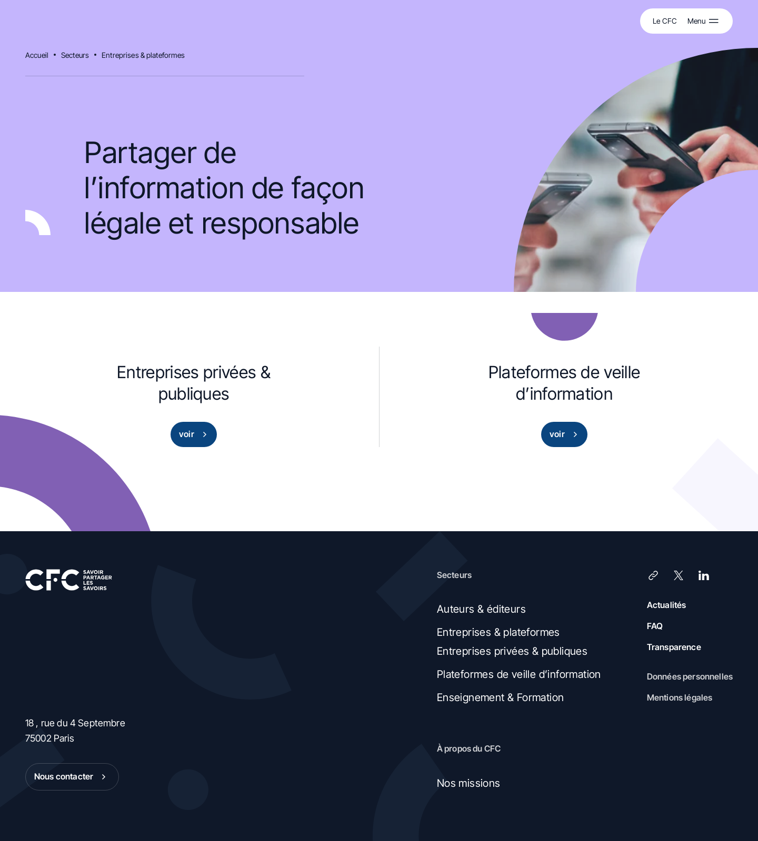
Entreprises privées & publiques (512, 651)
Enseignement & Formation (500, 697)
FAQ (655, 626)
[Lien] (653, 575)
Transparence (674, 647)
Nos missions (469, 783)
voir (195, 434)
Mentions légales (680, 697)
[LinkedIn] (703, 575)
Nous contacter (72, 777)
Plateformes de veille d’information (519, 674)
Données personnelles (690, 676)
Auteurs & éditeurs (481, 609)
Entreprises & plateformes (143, 54)
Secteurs (75, 54)
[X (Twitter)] (678, 575)
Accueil (36, 54)
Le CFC (665, 20)
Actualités (666, 605)
